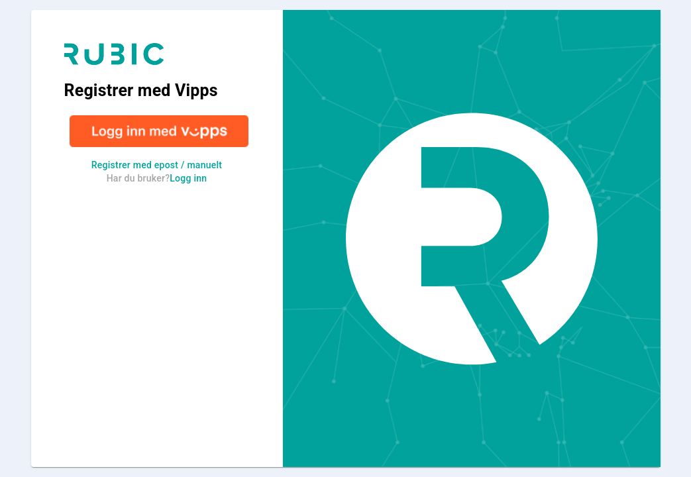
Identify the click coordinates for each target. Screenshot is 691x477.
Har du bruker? (157, 178)
